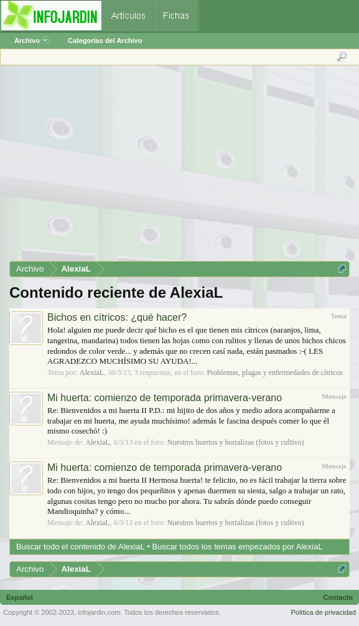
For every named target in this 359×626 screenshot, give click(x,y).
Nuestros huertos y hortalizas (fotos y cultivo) (235, 442)
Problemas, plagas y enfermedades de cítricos (275, 372)
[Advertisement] (178, 167)
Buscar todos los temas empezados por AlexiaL (237, 546)
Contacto (338, 597)
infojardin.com (99, 612)
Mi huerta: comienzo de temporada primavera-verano (164, 397)
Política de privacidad (323, 612)
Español (19, 597)
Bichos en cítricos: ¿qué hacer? (117, 317)
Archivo (31, 40)
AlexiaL (92, 372)
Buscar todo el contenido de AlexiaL (80, 546)
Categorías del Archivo (105, 40)
